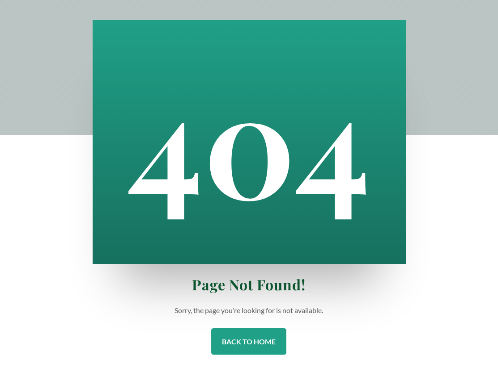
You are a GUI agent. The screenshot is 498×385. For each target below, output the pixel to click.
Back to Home (249, 341)
